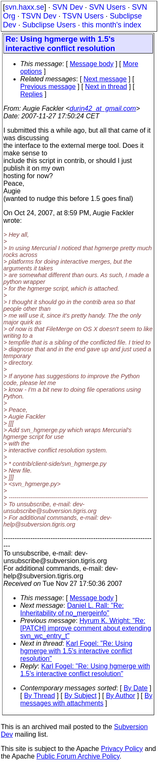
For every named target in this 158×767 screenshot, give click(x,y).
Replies (31, 94)
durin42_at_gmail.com (103, 108)
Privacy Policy (122, 748)
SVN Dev (67, 7)
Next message (104, 79)
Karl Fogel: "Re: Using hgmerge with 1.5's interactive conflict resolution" (76, 651)
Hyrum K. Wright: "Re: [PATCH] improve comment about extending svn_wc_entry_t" (85, 628)
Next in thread (106, 86)
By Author (120, 695)
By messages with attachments (86, 699)
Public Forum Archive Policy (78, 756)
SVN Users (107, 7)
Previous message (48, 86)
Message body (91, 63)
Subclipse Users (49, 25)
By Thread (39, 695)
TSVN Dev (38, 16)
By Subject (80, 695)
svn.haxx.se (24, 7)
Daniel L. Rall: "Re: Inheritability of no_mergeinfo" (72, 609)
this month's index (111, 25)
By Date (135, 688)
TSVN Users (83, 16)
